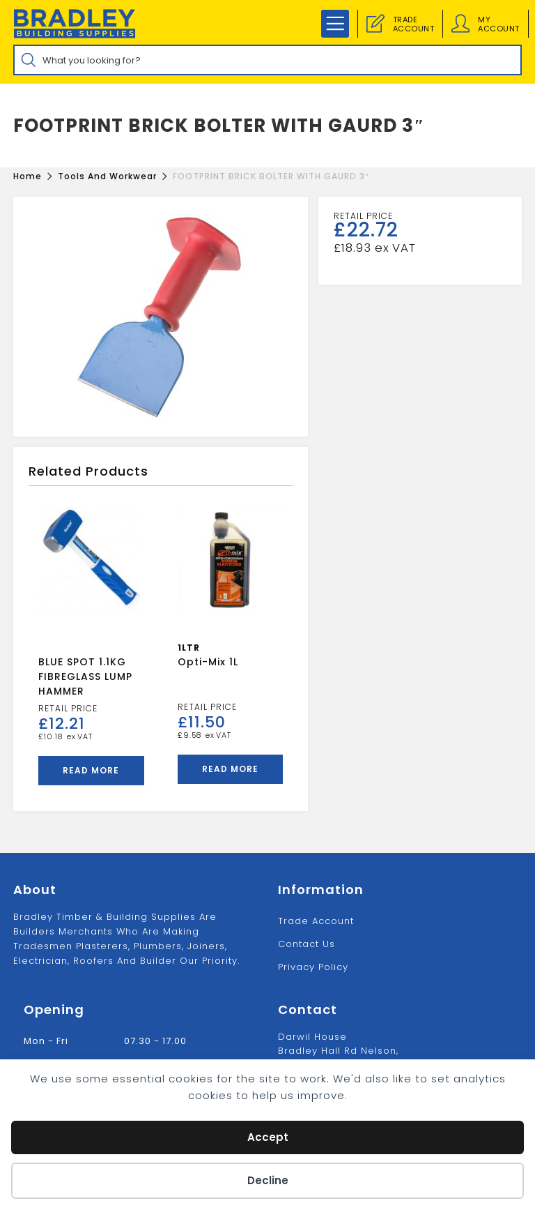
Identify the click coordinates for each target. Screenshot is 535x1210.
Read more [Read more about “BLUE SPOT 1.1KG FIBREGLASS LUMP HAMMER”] (91, 770)
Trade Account (316, 921)
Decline (267, 1180)
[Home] (27, 176)
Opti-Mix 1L (208, 662)
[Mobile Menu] (335, 24)
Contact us (306, 944)
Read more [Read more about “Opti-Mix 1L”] (230, 769)
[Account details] (460, 24)
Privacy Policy (313, 967)
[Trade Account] (375, 24)
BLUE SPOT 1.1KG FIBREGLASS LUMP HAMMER (85, 676)
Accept (267, 1137)
